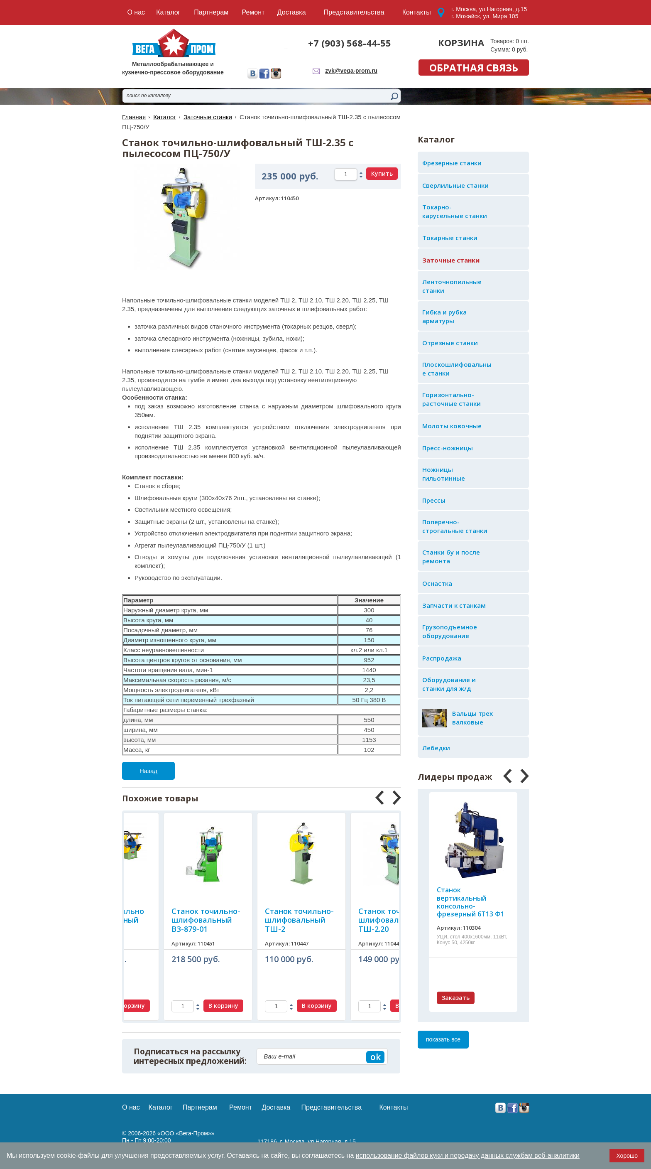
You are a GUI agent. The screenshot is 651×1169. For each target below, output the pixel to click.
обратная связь (473, 67)
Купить (382, 173)
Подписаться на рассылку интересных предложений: (190, 1056)
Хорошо (627, 1155)
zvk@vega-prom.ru (351, 70)
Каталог (164, 116)
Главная (134, 116)
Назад (148, 770)
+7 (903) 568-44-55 (349, 43)
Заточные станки (208, 116)
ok (375, 1057)
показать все (443, 1039)
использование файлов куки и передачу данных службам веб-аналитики (468, 1155)
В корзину (183, 1005)
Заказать (456, 998)
